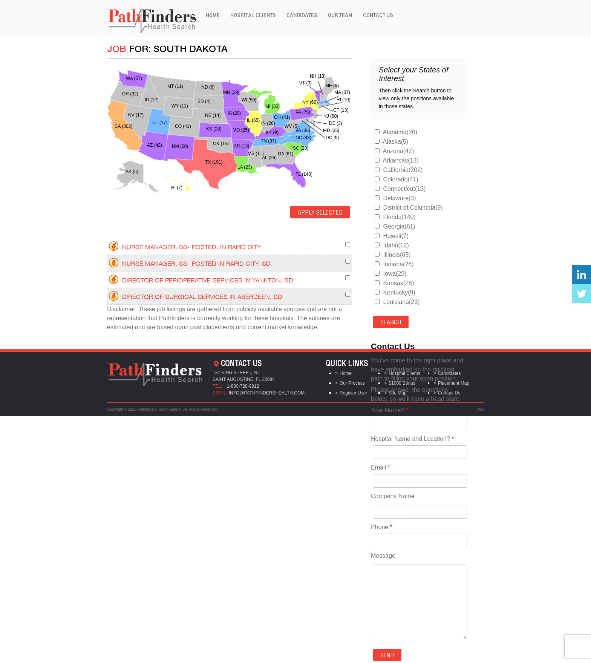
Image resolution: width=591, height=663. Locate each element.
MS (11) (256, 153)
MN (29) (231, 92)
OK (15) (221, 143)
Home (213, 15)
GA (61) (285, 154)
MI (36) (272, 106)
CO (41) (183, 126)
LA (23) (244, 167)
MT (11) (175, 86)
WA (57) (134, 78)
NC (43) (303, 137)
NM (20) (180, 146)
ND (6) (207, 87)
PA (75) (303, 112)
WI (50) (249, 100)
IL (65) (253, 120)
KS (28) (214, 129)
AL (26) (269, 157)
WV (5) (292, 126)
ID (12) (152, 99)
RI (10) (344, 99)
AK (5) (132, 171)
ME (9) (332, 85)
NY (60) (310, 102)
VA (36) (303, 130)
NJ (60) (330, 116)
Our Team (340, 15)
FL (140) (304, 174)
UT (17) (159, 122)
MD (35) (331, 130)
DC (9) (332, 137)
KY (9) (272, 132)
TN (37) (268, 141)
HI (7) (176, 187)
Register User (353, 393)
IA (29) (234, 113)
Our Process (352, 383)
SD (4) (204, 101)
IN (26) (268, 123)
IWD (480, 409)
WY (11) (179, 106)
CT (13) (340, 110)
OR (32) (130, 94)
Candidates (301, 15)
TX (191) (214, 162)
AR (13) (241, 146)
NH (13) (318, 76)
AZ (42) (154, 145)
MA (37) (342, 92)
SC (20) (300, 148)
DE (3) (335, 123)
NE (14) (212, 115)
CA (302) (123, 126)
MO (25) (241, 130)
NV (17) (136, 115)
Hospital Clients (253, 15)
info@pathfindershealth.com (267, 393)
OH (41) (282, 117)
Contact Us (378, 15)
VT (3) (305, 83)
